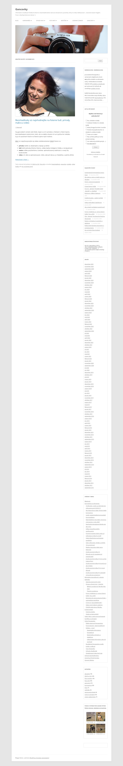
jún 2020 (87, 370)
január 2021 (88, 361)
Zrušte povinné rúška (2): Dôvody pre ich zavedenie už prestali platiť (94, 554)
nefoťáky (87, 690)
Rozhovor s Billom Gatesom (92, 193)
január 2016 (88, 430)
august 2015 (88, 441)
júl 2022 (87, 333)
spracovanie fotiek (90, 692)
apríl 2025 (87, 273)
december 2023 (89, 303)
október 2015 (88, 437)
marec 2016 (88, 425)
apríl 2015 (87, 448)
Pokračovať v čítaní (22, 159)
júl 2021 (87, 349)
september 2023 (89, 310)
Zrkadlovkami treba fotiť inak (94, 653)
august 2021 (88, 347)
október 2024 (88, 285)
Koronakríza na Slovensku (92, 503)
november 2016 (89, 411)
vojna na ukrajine (89, 694)
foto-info (42, 164)
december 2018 (89, 384)
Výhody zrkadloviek (91, 651)
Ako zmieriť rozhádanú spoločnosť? (95, 207)
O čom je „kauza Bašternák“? (94, 602)
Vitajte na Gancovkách (92, 614)
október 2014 (88, 462)
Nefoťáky (87, 579)
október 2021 (88, 345)
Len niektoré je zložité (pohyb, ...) (96, 141)
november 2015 (89, 435)
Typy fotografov (90, 649)
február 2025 (88, 276)
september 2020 (89, 365)
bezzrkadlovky (56, 164)
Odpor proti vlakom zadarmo (94, 605)
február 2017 (88, 407)
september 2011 (89, 487)
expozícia (63, 164)
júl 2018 (87, 391)
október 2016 (88, 414)
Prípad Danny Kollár (90, 186)
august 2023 (88, 312)
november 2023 (89, 305)
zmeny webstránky (90, 697)
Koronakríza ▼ (27, 20)
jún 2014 (87, 471)
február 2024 (88, 299)
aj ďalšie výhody (95, 88)
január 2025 (88, 278)
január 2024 (88, 301)
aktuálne (87, 674)
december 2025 (89, 264)
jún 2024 (87, 289)
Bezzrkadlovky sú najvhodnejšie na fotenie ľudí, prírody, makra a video (42, 121)
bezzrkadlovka (99, 98)
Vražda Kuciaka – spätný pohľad (94, 198)
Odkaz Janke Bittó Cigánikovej (93, 202)
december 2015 (89, 432)
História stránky (90, 612)
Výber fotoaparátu (90, 621)
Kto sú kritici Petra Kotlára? (92, 230)
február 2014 (88, 478)
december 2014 (89, 458)
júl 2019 (87, 377)
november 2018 (89, 386)
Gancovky (21, 9)
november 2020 (89, 363)
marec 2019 (88, 379)
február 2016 (88, 428)
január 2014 (88, 481)
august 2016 (88, 418)
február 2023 (88, 324)
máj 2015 (87, 446)
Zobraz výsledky (95, 152)
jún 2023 (87, 315)
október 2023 (88, 308)
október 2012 (88, 485)
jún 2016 (87, 421)
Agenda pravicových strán (93, 582)
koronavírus (88, 685)
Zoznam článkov (77, 20)
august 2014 (88, 467)
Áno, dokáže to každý (93, 120)
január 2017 (88, 409)
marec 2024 (88, 296)
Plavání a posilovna (92, 591)
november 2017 (89, 398)
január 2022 (88, 340)
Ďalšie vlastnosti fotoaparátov (94, 623)
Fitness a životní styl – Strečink (94, 584)
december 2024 (89, 280)
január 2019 (88, 382)
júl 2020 (87, 368)
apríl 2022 (87, 338)
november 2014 (89, 460)
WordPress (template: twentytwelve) (39, 758)
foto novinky (88, 678)
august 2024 (88, 287)
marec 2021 (88, 356)
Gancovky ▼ (91, 20)
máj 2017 (87, 405)
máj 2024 (87, 292)
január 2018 (88, 395)
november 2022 (89, 326)
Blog (16, 20)
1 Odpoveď (18, 127)
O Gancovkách (89, 609)
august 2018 (88, 388)
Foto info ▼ (53, 20)
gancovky (87, 683)
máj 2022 (87, 335)
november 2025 (89, 266)
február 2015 (88, 453)
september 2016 (89, 416)
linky (86, 688)
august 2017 (88, 402)
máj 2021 (87, 354)
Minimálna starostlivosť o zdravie (94, 577)
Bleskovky (87, 501)
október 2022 (88, 329)
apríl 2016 (87, 423)
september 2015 (89, 439)
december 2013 (89, 483)
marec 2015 (88, 451)
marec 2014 (88, 476)
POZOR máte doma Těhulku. (94, 607)
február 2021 (88, 358)
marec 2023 (88, 322)
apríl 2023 (87, 319)
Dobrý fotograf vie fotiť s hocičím (96, 127)
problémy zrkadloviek (98, 84)
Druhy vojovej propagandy (92, 182)
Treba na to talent (92, 134)
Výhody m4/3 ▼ (40, 20)
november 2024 (89, 282)
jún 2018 (87, 393)
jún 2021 (87, 352)
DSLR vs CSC (35, 164)
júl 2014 (87, 469)
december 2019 (89, 372)
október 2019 (88, 375)
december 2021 (89, 342)
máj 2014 (87, 474)
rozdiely (69, 164)
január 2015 (88, 455)
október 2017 (88, 400)
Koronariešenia (90, 517)
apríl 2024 (87, 294)
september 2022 (89, 331)
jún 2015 (87, 444)
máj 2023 (87, 317)
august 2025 (88, 271)
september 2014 (89, 464)
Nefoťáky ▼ (64, 20)
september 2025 (89, 269)
